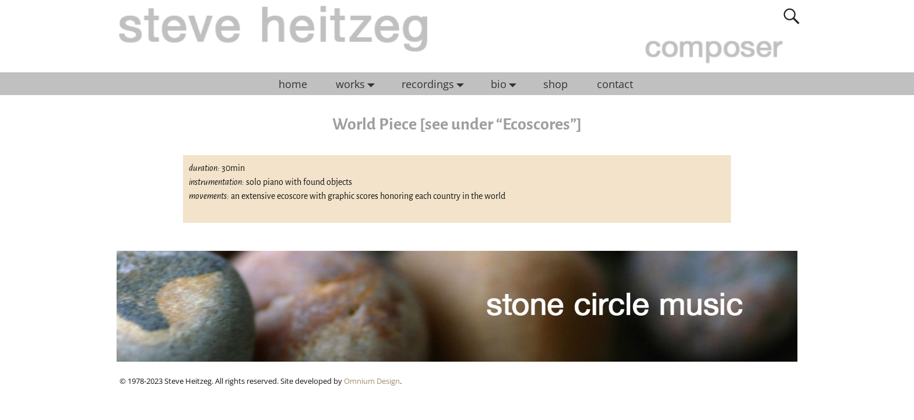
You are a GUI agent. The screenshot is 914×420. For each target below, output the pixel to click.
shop (555, 84)
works (358, 84)
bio (506, 84)
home (293, 84)
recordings (436, 84)
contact (615, 84)
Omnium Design (372, 381)
